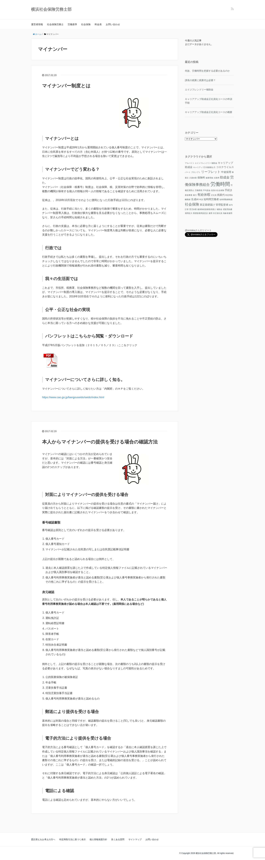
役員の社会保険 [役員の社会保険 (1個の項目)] (217, 190)
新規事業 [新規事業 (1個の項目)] (188, 195)
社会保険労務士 (55, 24)
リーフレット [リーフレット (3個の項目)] (210, 172)
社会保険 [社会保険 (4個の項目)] (192, 204)
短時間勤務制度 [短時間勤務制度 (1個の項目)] (226, 199)
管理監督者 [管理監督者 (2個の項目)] (222, 204)
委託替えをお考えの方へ (43, 839)
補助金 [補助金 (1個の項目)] (219, 209)
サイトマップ (135, 839)
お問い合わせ (113, 24)
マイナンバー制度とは (66, 85)
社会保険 (86, 24)
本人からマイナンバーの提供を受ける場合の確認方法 (100, 441)
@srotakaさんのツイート (198, 230)
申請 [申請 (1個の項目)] (201, 199)
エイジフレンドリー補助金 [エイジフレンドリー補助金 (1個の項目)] (206, 163)
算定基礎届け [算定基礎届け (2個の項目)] (207, 204)
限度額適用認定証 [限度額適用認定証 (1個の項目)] (200, 213)
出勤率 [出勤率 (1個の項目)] (216, 178)
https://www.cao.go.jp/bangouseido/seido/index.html (73, 397)
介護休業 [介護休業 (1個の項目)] (193, 178)
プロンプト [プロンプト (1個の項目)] (195, 172)
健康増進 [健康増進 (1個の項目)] (209, 178)
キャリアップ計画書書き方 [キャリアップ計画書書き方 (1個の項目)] (204, 167)
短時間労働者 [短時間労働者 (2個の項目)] (211, 199)
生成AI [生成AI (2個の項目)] (195, 199)
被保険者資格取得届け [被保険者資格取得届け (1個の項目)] (206, 209)
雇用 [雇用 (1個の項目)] (210, 213)
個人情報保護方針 (98, 839)
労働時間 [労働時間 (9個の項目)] (220, 184)
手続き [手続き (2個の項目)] (228, 190)
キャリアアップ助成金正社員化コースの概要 (208, 112)
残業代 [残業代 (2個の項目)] (221, 194)
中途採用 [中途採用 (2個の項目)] (226, 172)
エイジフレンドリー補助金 (199, 89)
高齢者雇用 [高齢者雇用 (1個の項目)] (227, 213)
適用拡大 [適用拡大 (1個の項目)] (188, 213)
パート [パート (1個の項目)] (187, 172)
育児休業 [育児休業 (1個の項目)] (193, 209)
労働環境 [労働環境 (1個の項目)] (198, 190)
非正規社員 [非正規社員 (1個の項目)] (217, 213)
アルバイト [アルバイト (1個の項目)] (189, 163)
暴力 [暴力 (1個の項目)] (195, 195)
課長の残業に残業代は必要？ (200, 80)
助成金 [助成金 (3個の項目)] (225, 177)
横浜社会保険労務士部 (51, 9)
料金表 (98, 24)
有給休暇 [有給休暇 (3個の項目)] (203, 194)
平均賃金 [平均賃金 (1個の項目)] (206, 190)
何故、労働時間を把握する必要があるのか (207, 70)
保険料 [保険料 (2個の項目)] (201, 177)
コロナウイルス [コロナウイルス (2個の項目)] (225, 167)
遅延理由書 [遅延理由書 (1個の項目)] (227, 209)
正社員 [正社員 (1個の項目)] (213, 195)
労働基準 (72, 24)
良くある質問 (117, 839)
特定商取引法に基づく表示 (72, 839)
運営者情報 (37, 24)
